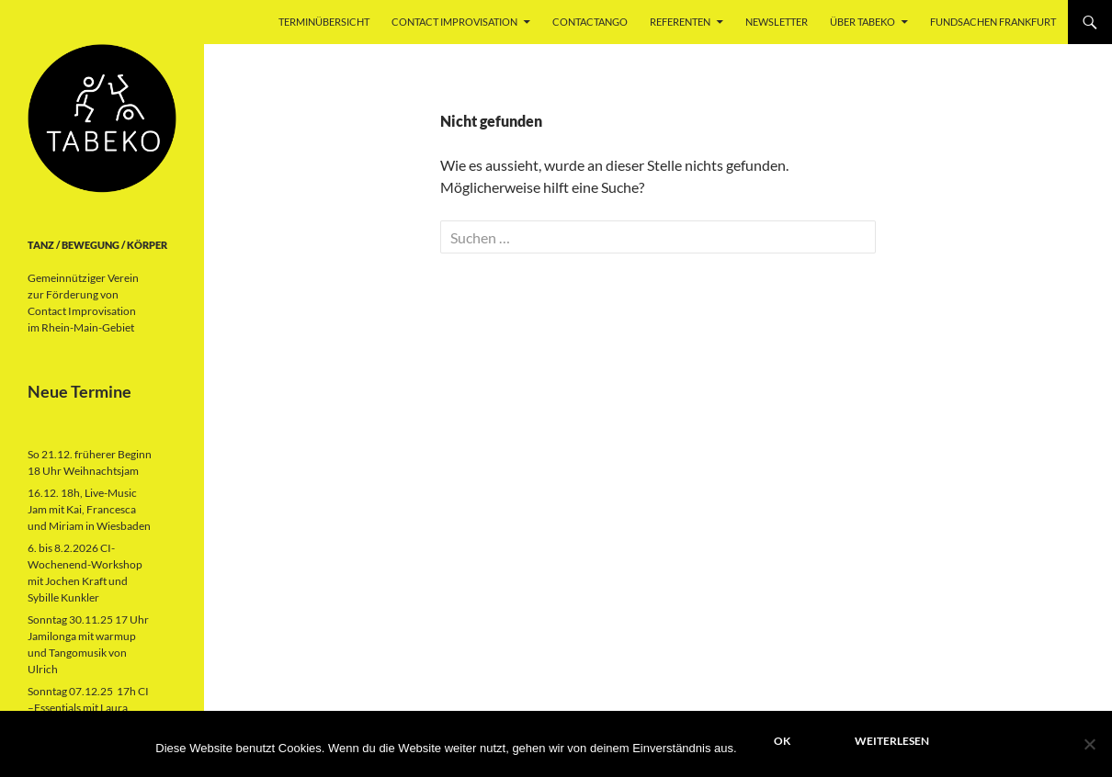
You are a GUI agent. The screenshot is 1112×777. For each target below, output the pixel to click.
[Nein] (1089, 744)
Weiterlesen (892, 741)
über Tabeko (862, 22)
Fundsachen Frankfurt (993, 22)
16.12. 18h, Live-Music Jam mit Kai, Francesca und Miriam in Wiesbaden (89, 509)
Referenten (680, 22)
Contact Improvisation (454, 22)
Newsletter (776, 22)
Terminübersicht (323, 22)
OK (782, 741)
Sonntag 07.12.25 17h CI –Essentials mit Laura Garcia (88, 707)
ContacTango (590, 22)
